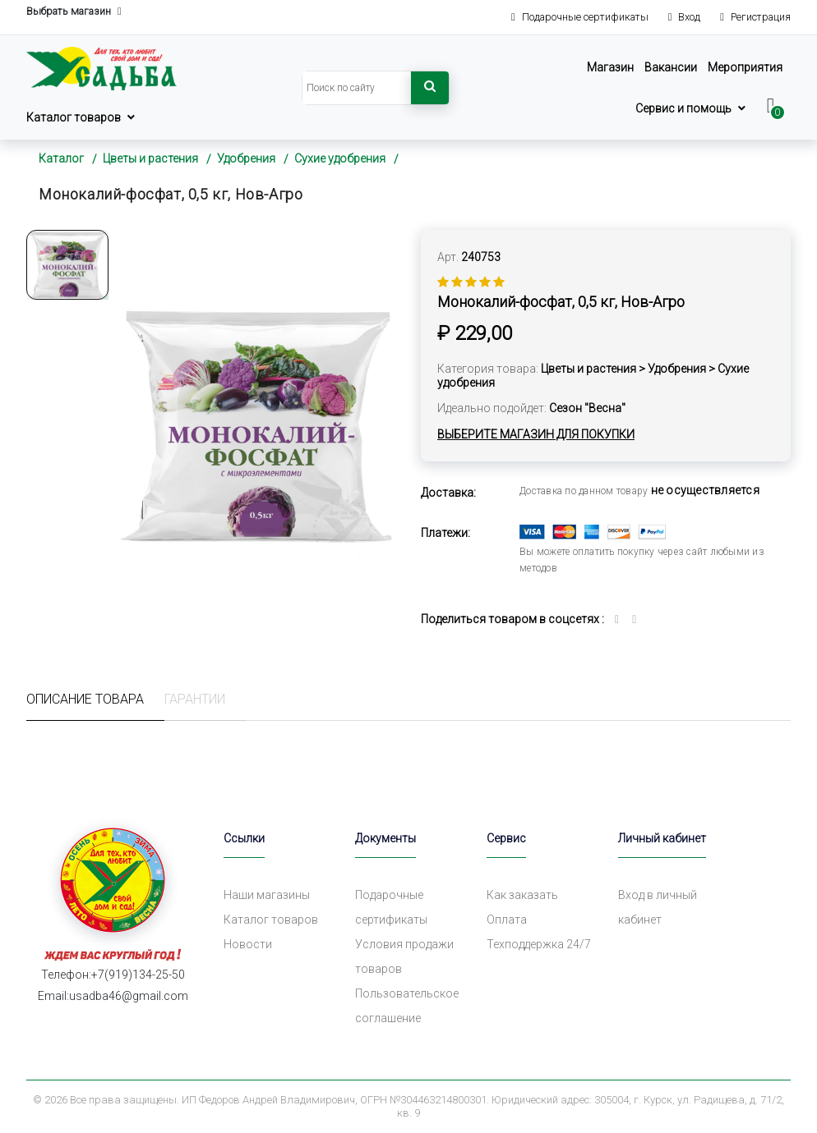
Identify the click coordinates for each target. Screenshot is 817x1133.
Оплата (507, 919)
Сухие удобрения (339, 158)
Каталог (61, 158)
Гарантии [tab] (194, 699)
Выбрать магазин (74, 12)
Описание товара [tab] (85, 699)
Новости (248, 944)
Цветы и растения (150, 158)
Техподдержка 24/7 (539, 944)
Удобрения (246, 158)
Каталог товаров (73, 117)
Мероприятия (745, 67)
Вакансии (670, 67)
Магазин (610, 67)
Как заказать (522, 894)
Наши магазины (267, 894)
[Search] (356, 87)
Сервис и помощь (683, 108)
